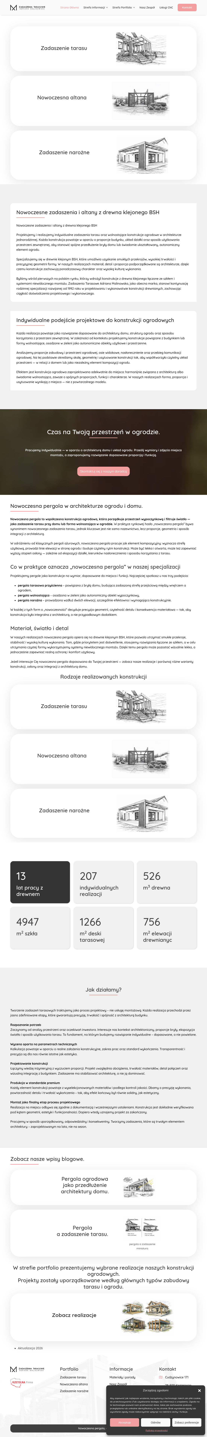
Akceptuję (124, 1422)
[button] (199, 1390)
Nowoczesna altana (74, 1384)
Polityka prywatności (157, 1430)
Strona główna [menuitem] (69, 7)
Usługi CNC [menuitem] (166, 7)
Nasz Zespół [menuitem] (147, 7)
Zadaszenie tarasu (73, 1377)
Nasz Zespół (118, 1384)
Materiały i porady (122, 1377)
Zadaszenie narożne (74, 1391)
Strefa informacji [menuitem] (96, 7)
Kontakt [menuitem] (187, 7)
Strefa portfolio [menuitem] (124, 7)
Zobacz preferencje (187, 1422)
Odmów (156, 1422)
